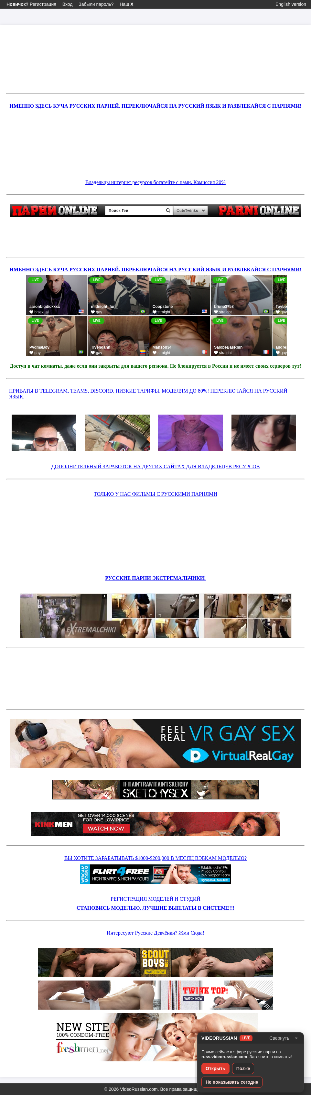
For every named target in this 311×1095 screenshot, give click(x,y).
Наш (126, 4)
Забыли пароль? (96, 4)
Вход (67, 4)
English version (290, 4)
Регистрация (31, 4)
